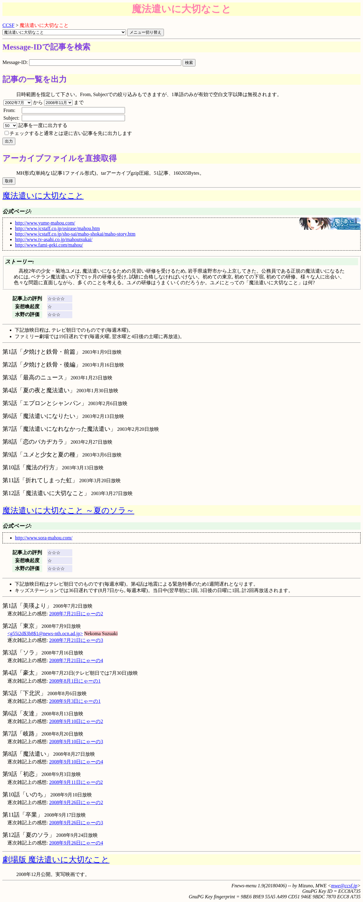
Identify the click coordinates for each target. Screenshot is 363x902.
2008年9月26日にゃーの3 (76, 822)
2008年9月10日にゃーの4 (76, 761)
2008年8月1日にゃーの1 (74, 681)
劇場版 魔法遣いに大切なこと (55, 859)
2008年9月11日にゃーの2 (76, 782)
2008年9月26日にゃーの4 (76, 842)
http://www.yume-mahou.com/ (45, 223)
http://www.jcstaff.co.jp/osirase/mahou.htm (57, 228)
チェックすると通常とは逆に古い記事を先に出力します (68, 133)
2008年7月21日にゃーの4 (76, 660)
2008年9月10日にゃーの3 (76, 741)
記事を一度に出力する (35, 125)
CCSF (8, 25)
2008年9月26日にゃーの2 (76, 802)
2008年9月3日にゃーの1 (74, 701)
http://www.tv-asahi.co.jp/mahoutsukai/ (54, 239)
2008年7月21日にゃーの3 (76, 640)
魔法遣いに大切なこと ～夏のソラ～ (68, 510)
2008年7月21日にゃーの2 (76, 613)
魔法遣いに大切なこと (43, 195)
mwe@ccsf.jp (344, 885)
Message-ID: (92, 62)
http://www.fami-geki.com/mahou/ (49, 245)
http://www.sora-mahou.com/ (43, 537)
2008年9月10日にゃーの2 (76, 721)
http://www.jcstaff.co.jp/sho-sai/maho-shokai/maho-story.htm (75, 234)
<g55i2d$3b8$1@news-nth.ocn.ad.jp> (45, 633)
